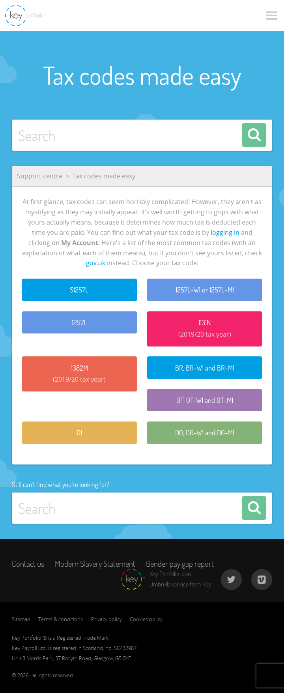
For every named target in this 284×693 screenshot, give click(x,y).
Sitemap (21, 619)
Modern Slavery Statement (95, 563)
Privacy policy (106, 619)
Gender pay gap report (180, 563)
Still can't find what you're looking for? (60, 484)
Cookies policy (146, 619)
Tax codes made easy (103, 176)
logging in (225, 232)
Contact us (28, 563)
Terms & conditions (60, 619)
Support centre (39, 176)
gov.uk (95, 262)
